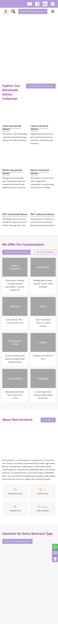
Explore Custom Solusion (16, 252)
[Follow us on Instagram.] (52, 4)
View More (48, 420)
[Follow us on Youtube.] (29, 4)
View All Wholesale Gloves (41, 86)
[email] (55, 553)
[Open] (52, 11)
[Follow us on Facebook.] (37, 4)
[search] (13, 11)
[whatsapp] (55, 547)
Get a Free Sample (45, 252)
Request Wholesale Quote (33, 11)
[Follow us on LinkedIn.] (45, 4)
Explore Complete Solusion (17, 541)
